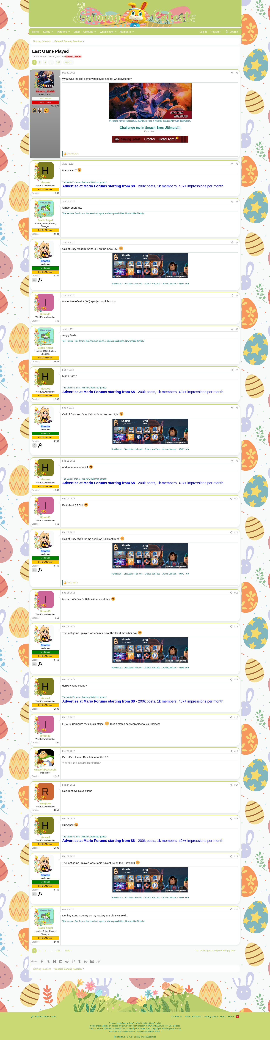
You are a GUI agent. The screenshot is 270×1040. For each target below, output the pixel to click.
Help (222, 1016)
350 (57, 321)
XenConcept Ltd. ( (165, 1026)
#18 (236, 818)
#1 (237, 73)
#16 (236, 751)
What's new (106, 31)
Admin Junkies (169, 283)
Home (36, 31)
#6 (237, 329)
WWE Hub (184, 283)
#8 (237, 408)
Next (67, 62)
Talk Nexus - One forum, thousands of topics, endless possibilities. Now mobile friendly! (103, 213)
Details (176, 1026)
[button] (48, 31)
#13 (236, 626)
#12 (236, 593)
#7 (237, 370)
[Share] (232, 73)
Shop (77, 31)
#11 (236, 532)
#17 (236, 785)
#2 (237, 164)
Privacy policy (211, 1016)
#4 (237, 242)
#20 (236, 909)
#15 (236, 717)
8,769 (56, 275)
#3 (237, 201)
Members (125, 31)
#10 (236, 498)
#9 (237, 461)
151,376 (55, 106)
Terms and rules (193, 1016)
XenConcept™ (139, 1026)
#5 (237, 295)
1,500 (56, 193)
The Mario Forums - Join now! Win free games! (84, 182)
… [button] (51, 62)
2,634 (56, 234)
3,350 (56, 810)
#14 (236, 679)
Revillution (116, 283)
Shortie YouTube (152, 283)
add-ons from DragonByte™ (126, 1028)
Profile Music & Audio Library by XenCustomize (135, 1037)
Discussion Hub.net (133, 283)
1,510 (56, 776)
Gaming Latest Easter (43, 1016)
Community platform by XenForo (135, 1023)
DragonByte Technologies (162, 1028)
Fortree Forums (154, 1031)
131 (58, 62)
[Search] (232, 31)
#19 (236, 856)
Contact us (176, 1016)
